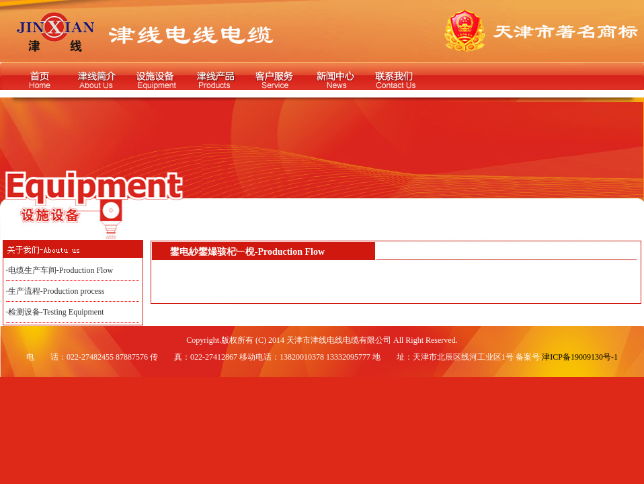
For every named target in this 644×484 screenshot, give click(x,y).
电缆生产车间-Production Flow (60, 270)
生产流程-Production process (56, 291)
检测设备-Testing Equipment (56, 312)
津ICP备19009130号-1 (580, 357)
